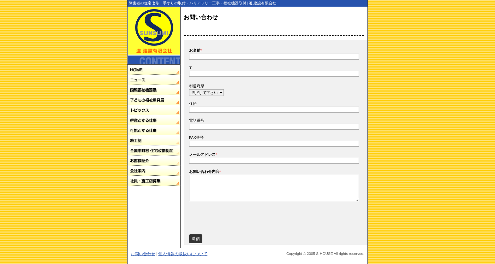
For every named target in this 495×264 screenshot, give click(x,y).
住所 (193, 104)
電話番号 (196, 120)
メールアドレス (203, 154)
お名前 (195, 50)
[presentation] (237, 216)
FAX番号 (196, 137)
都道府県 (196, 86)
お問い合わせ (143, 253)
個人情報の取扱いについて (182, 253)
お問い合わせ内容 (205, 171)
